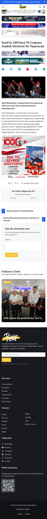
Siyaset (4, 428)
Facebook (7, 458)
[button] (39, 7)
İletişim (27, 514)
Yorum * (8, 240)
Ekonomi (5, 418)
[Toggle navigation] (3, 7)
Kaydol (6, 360)
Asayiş (4, 414)
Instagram (7, 451)
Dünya (4, 425)
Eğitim (27, 414)
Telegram (6, 454)
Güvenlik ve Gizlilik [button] (23, 509)
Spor (27, 421)
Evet (13, 198)
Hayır (33, 198)
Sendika (4, 421)
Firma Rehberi (7, 384)
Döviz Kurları (6, 402)
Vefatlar (5, 391)
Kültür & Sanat (30, 424)
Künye (20, 514)
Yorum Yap (11, 255)
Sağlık (4, 432)
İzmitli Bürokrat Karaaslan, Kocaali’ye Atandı (21, 219)
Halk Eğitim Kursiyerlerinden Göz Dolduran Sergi (23, 318)
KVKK (11, 364)
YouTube (6, 447)
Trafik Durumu (7, 395)
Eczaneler (5, 398)
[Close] (44, 2)
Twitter (6, 461)
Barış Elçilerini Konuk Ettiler (20, 211)
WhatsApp (7, 444)
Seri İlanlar (5, 388)
